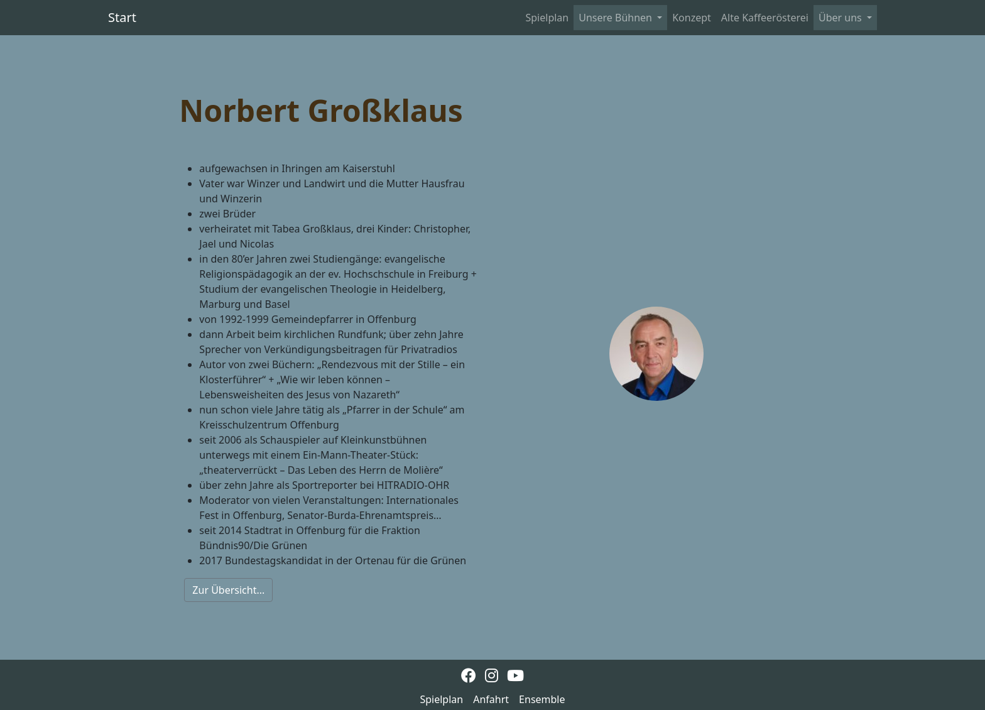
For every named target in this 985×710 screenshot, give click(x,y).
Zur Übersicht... (228, 590)
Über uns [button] (841, 18)
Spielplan (547, 18)
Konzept (691, 18)
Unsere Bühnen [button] (617, 18)
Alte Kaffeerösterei (764, 18)
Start (122, 17)
